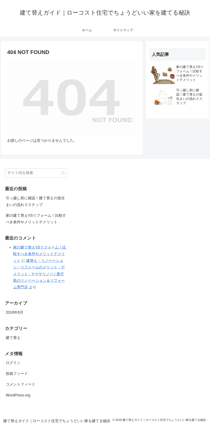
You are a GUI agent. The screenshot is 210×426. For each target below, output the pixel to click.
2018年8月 (14, 312)
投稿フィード (17, 374)
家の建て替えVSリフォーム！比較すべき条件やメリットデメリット (36, 218)
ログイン (13, 363)
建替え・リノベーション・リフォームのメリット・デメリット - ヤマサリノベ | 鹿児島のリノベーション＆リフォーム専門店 (39, 274)
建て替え (13, 338)
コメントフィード (20, 384)
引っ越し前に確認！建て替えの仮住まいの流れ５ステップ (35, 201)
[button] (63, 172)
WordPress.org (18, 395)
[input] (36, 172)
